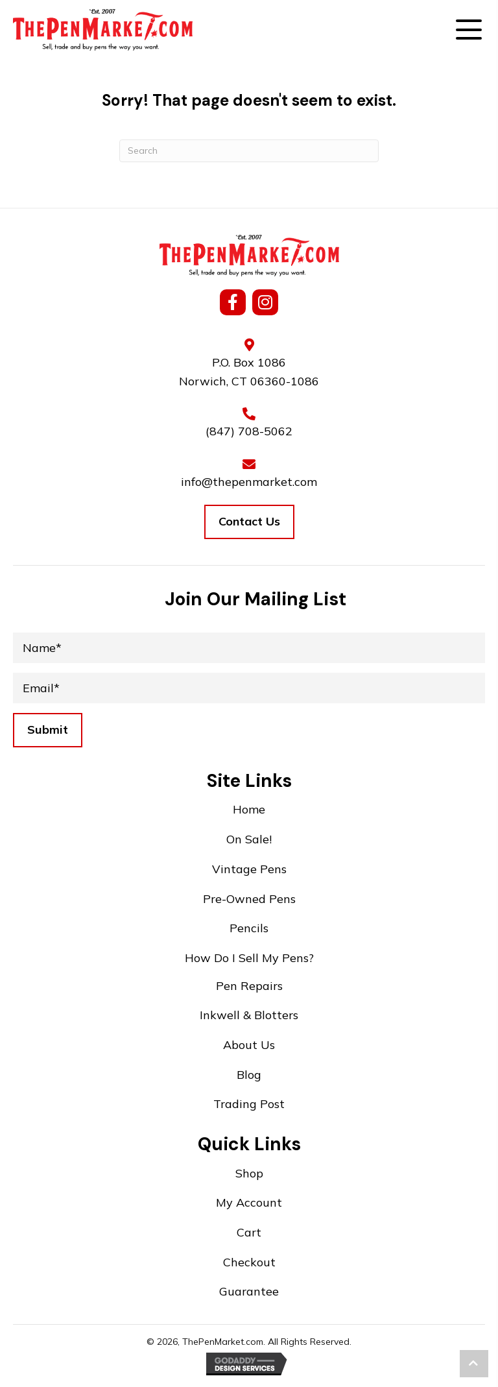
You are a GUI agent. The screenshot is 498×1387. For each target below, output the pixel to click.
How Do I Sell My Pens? (249, 957)
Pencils (249, 928)
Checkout (249, 1262)
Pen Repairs (249, 985)
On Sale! (249, 839)
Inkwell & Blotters (249, 1014)
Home (249, 809)
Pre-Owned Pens (249, 898)
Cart (249, 1232)
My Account (249, 1202)
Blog (249, 1074)
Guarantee (249, 1291)
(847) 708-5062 (249, 431)
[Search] (249, 150)
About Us (249, 1044)
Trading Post (249, 1103)
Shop (249, 1173)
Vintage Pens (249, 869)
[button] (468, 33)
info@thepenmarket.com (249, 481)
